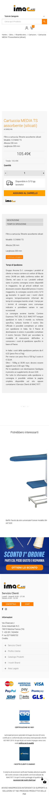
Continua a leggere (14, 257)
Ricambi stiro (21, 35)
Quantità (7, 165)
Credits (5, 638)
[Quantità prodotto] (24, 173)
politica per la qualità (26, 743)
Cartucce (32, 35)
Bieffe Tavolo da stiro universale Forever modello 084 (27, 520)
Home (4, 35)
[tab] (24, 220)
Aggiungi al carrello (25, 193)
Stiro (11, 35)
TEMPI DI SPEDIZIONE (16, 224)
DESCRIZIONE (13, 220)
